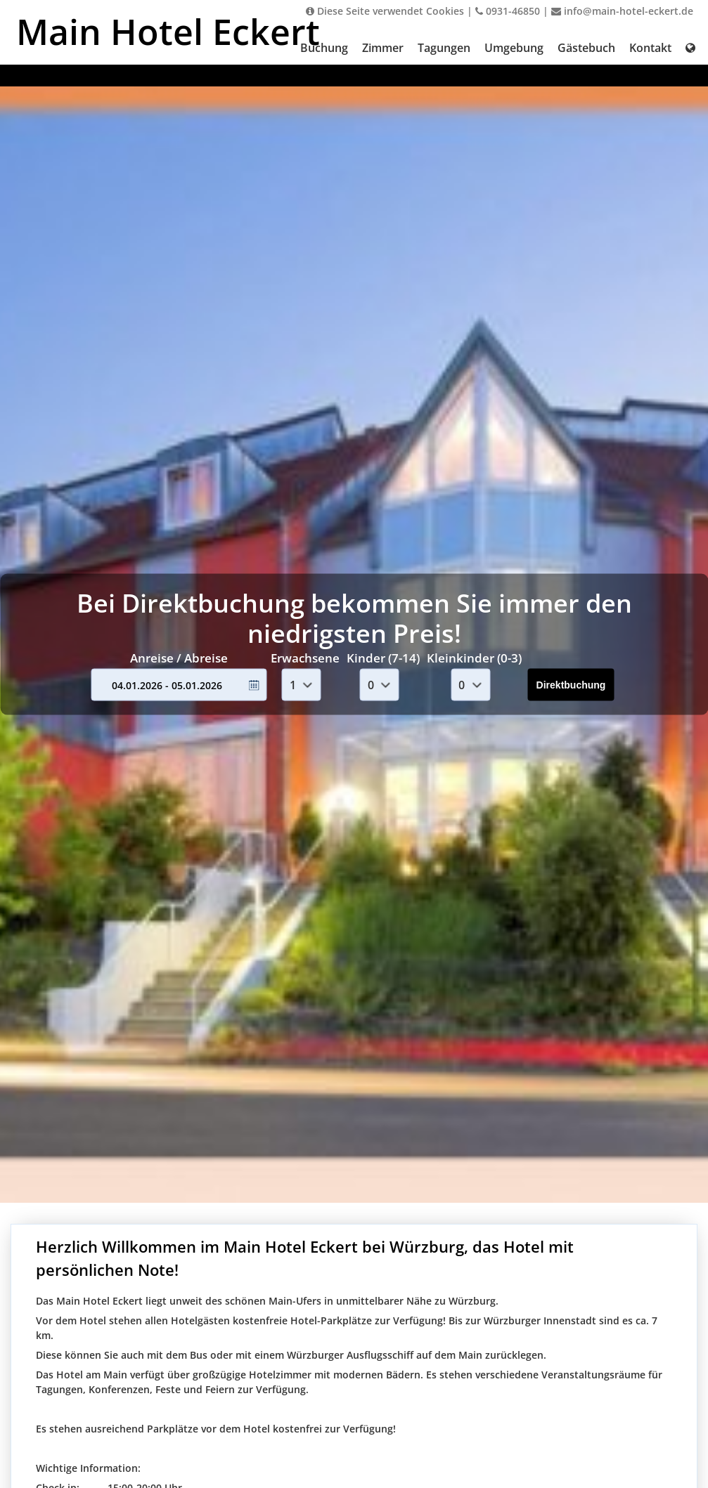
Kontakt (650, 48)
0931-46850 (507, 11)
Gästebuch (586, 48)
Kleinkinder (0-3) (474, 657)
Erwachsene (305, 657)
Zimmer (383, 48)
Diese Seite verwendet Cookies (385, 11)
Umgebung (513, 48)
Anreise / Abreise (179, 657)
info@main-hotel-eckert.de (622, 11)
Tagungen (444, 48)
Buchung (324, 48)
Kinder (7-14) (383, 657)
